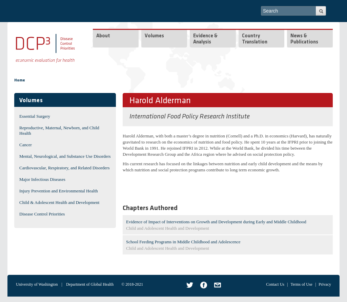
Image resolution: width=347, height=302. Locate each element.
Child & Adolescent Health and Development (59, 202)
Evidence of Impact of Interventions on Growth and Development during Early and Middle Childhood (216, 221)
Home (19, 80)
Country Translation (254, 39)
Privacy (325, 284)
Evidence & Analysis (205, 39)
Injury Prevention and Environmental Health (58, 190)
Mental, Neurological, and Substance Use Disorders (65, 156)
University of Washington (37, 284)
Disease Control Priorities (42, 213)
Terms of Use (301, 284)
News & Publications (304, 39)
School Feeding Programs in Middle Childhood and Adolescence (183, 241)
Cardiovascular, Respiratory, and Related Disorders (64, 167)
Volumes (154, 36)
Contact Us (275, 284)
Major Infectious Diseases (42, 179)
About (103, 36)
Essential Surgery (34, 116)
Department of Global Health (90, 284)
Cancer (25, 144)
